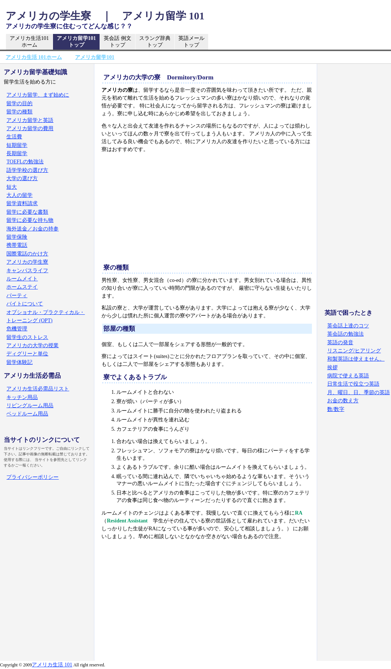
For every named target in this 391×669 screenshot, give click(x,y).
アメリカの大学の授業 (32, 345)
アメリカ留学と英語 (29, 120)
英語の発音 (340, 342)
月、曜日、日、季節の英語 (358, 392)
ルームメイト (22, 279)
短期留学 (16, 145)
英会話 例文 (117, 41)
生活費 (14, 136)
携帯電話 (16, 245)
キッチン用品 (22, 397)
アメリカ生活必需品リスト (37, 389)
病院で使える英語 (348, 376)
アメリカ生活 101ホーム (34, 57)
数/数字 (335, 409)
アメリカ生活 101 (52, 665)
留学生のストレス (27, 337)
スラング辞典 (155, 41)
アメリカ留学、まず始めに (37, 95)
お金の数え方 (343, 400)
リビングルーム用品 (29, 405)
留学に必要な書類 (27, 212)
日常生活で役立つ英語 (353, 384)
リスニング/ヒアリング (354, 351)
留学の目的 (19, 103)
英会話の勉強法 (345, 334)
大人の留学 (19, 195)
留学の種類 (19, 111)
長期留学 (16, 153)
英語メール (191, 41)
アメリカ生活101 (29, 41)
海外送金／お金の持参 (32, 229)
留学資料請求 (22, 203)
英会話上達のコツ (348, 326)
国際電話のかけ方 (27, 254)
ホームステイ (22, 287)
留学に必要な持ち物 (29, 220)
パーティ (16, 295)
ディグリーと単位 (27, 354)
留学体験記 (19, 362)
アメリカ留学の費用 (29, 128)
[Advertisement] (207, 209)
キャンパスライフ (27, 270)
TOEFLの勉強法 (24, 161)
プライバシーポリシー (32, 477)
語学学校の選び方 (27, 170)
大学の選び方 (22, 178)
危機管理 (16, 329)
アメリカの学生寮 (27, 262)
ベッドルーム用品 (27, 414)
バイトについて (24, 304)
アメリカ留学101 (76, 41)
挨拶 (332, 367)
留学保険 (16, 237)
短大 (11, 187)
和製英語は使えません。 (356, 359)
